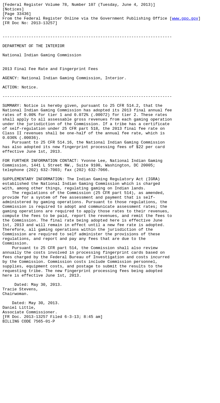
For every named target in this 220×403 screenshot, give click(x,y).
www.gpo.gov (185, 21)
